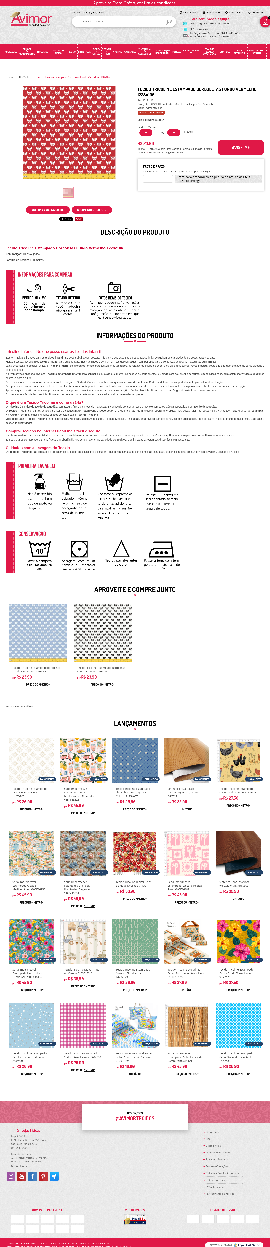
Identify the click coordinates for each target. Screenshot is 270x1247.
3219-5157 (198, 29)
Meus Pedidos (191, 12)
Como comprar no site (218, 1152)
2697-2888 (19, 1148)
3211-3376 (19, 1165)
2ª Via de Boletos (215, 1187)
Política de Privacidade (218, 1159)
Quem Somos (213, 1145)
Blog (208, 1138)
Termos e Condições (217, 1166)
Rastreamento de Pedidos (220, 1193)
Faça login (98, 12)
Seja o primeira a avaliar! (151, 119)
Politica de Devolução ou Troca (222, 1173)
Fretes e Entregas (215, 1180)
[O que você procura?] (168, 21)
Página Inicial (213, 1132)
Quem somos (213, 12)
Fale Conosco (235, 12)
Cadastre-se (256, 12)
